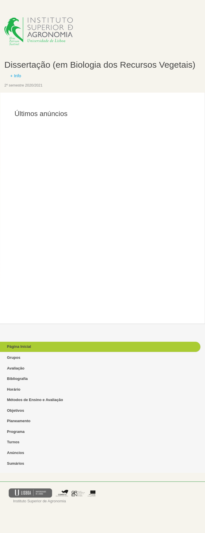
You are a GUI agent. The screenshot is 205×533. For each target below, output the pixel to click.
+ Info (15, 75)
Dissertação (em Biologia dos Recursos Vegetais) (99, 64)
